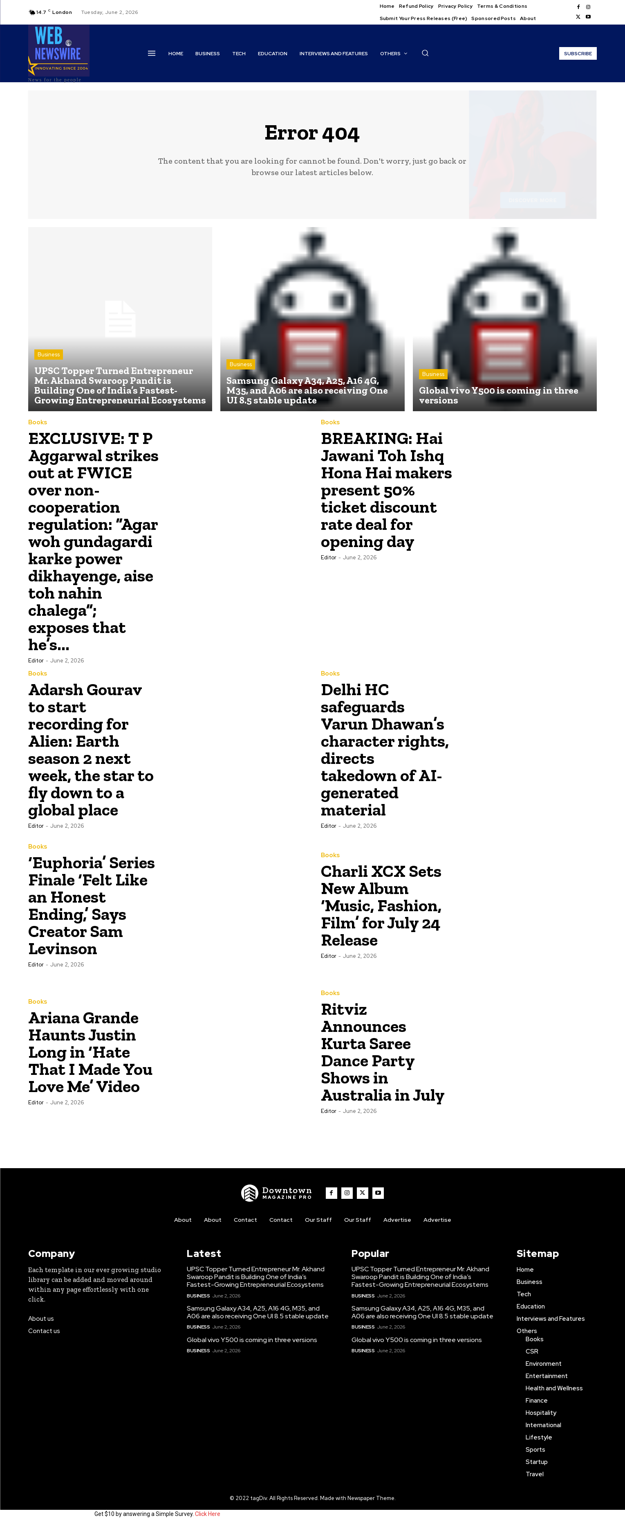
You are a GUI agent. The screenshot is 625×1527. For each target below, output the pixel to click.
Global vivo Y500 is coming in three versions (252, 1340)
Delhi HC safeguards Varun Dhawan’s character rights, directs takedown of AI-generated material (385, 749)
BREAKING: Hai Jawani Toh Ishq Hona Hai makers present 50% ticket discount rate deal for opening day (386, 490)
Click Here (207, 1514)
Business (49, 354)
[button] (425, 52)
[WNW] (276, 1193)
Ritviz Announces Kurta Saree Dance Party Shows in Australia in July (383, 1051)
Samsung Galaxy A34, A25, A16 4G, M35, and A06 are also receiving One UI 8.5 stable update (258, 1312)
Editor (36, 660)
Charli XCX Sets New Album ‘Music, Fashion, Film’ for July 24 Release (381, 905)
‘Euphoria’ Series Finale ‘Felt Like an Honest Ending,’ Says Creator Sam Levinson (91, 905)
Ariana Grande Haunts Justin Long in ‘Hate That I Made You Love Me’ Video (90, 1052)
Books (37, 422)
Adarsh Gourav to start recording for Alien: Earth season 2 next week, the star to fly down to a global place (91, 749)
